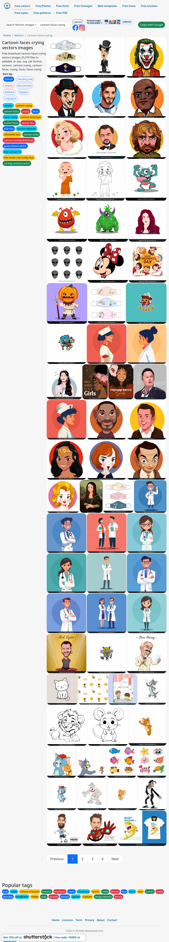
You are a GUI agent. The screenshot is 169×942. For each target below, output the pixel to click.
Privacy (89, 920)
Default (9, 79)
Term (79, 920)
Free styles (21, 13)
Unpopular (10, 98)
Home (7, 35)
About (100, 920)
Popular (23, 92)
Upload (78, 21)
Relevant (9, 92)
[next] (115, 859)
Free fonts (62, 6)
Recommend (25, 85)
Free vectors (22, 6)
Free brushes (149, 6)
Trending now (25, 79)
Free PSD (61, 13)
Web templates (107, 6)
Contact (112, 920)
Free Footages (83, 6)
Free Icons (128, 6)
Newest (9, 85)
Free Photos (43, 6)
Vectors (19, 35)
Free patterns (42, 13)
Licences (67, 920)
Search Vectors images (20, 25)
